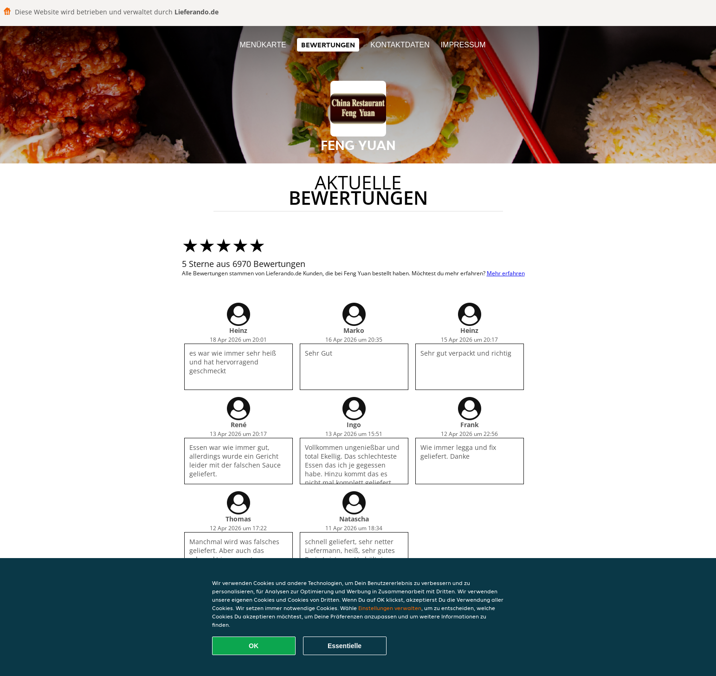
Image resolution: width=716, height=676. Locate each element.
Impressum (463, 45)
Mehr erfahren (506, 273)
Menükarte (262, 45)
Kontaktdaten (399, 45)
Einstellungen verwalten (389, 607)
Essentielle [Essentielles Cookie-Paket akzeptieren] (344, 646)
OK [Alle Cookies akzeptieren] (253, 646)
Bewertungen (328, 45)
